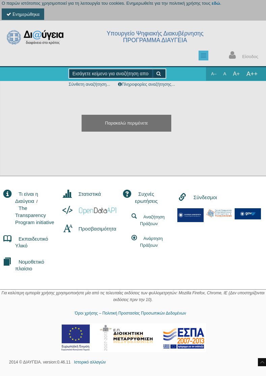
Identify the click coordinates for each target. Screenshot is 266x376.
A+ (236, 74)
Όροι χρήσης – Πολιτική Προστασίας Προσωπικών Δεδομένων (130, 313)
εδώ (216, 3)
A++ (252, 74)
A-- (213, 74)
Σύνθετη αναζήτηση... (89, 84)
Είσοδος (242, 56)
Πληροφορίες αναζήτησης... (148, 84)
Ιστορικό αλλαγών (90, 362)
